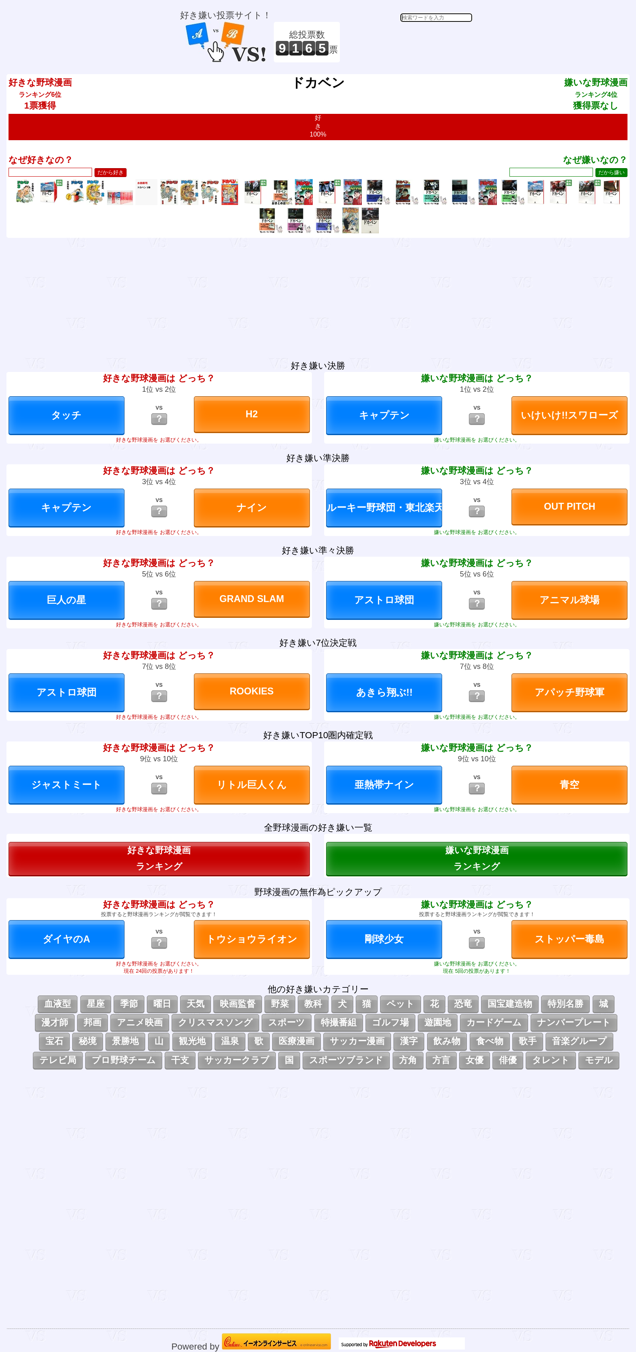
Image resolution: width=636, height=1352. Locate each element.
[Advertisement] (407, 42)
